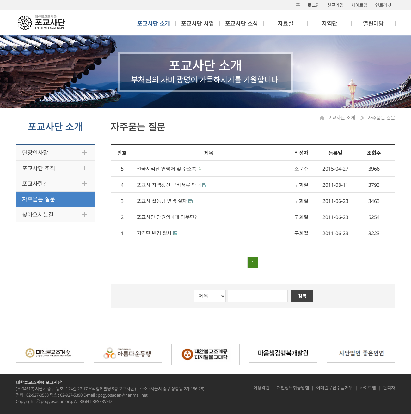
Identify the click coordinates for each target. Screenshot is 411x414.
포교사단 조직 (38, 168)
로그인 (314, 5)
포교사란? (34, 183)
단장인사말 (35, 152)
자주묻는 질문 (38, 199)
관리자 (389, 388)
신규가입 (335, 5)
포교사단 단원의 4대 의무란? (167, 217)
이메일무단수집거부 (334, 388)
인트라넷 (383, 5)
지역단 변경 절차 (154, 233)
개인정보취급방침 (293, 388)
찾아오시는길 (37, 214)
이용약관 (261, 388)
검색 (302, 296)
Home (323, 117)
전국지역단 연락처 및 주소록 (166, 169)
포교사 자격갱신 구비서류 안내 (169, 185)
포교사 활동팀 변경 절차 (162, 201)
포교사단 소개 (342, 117)
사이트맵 (359, 5)
